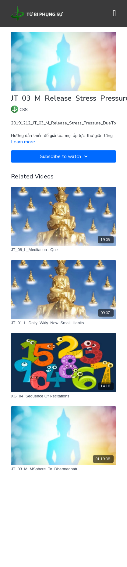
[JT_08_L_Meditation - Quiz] (63, 250)
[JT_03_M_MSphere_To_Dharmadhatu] (63, 469)
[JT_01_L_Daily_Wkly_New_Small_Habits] (63, 323)
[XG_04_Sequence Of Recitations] (63, 396)
